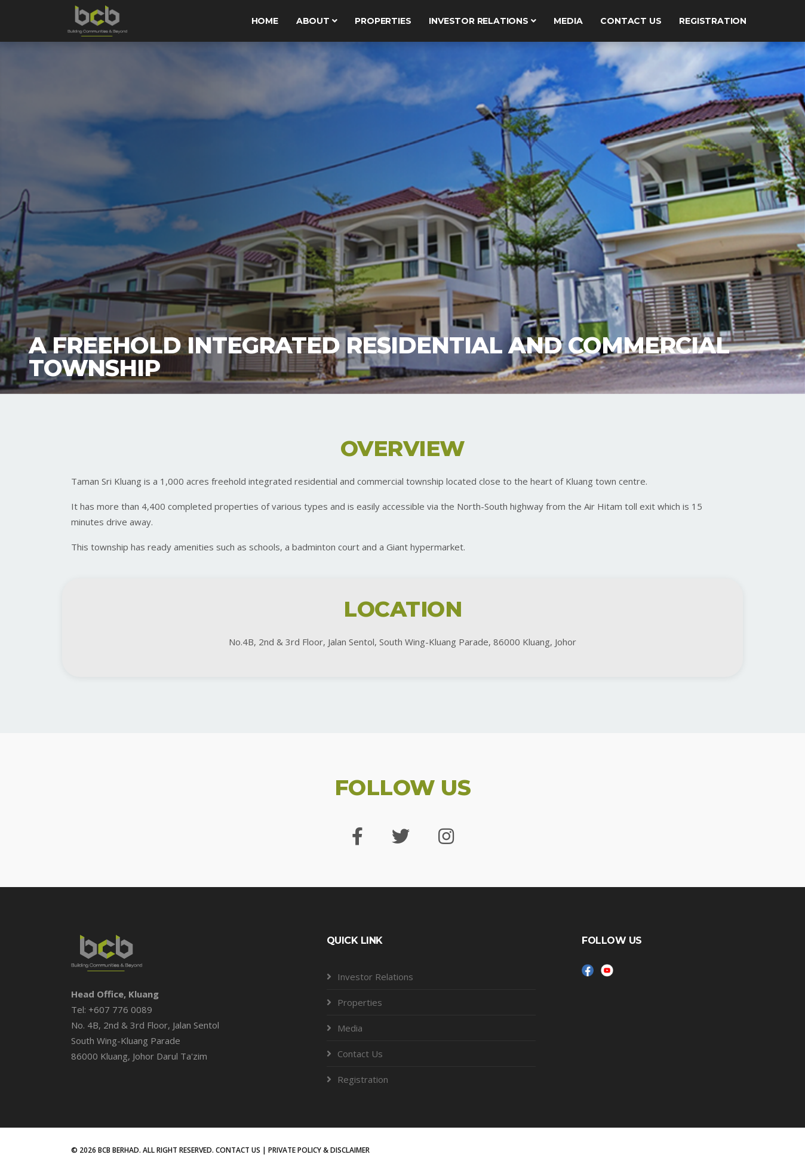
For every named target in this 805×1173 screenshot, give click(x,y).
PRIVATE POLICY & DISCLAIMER (319, 1150)
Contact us (630, 21)
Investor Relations (482, 21)
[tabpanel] (402, 215)
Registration (712, 21)
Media (568, 21)
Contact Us (360, 1054)
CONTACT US (238, 1150)
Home (264, 21)
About (316, 21)
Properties (383, 21)
